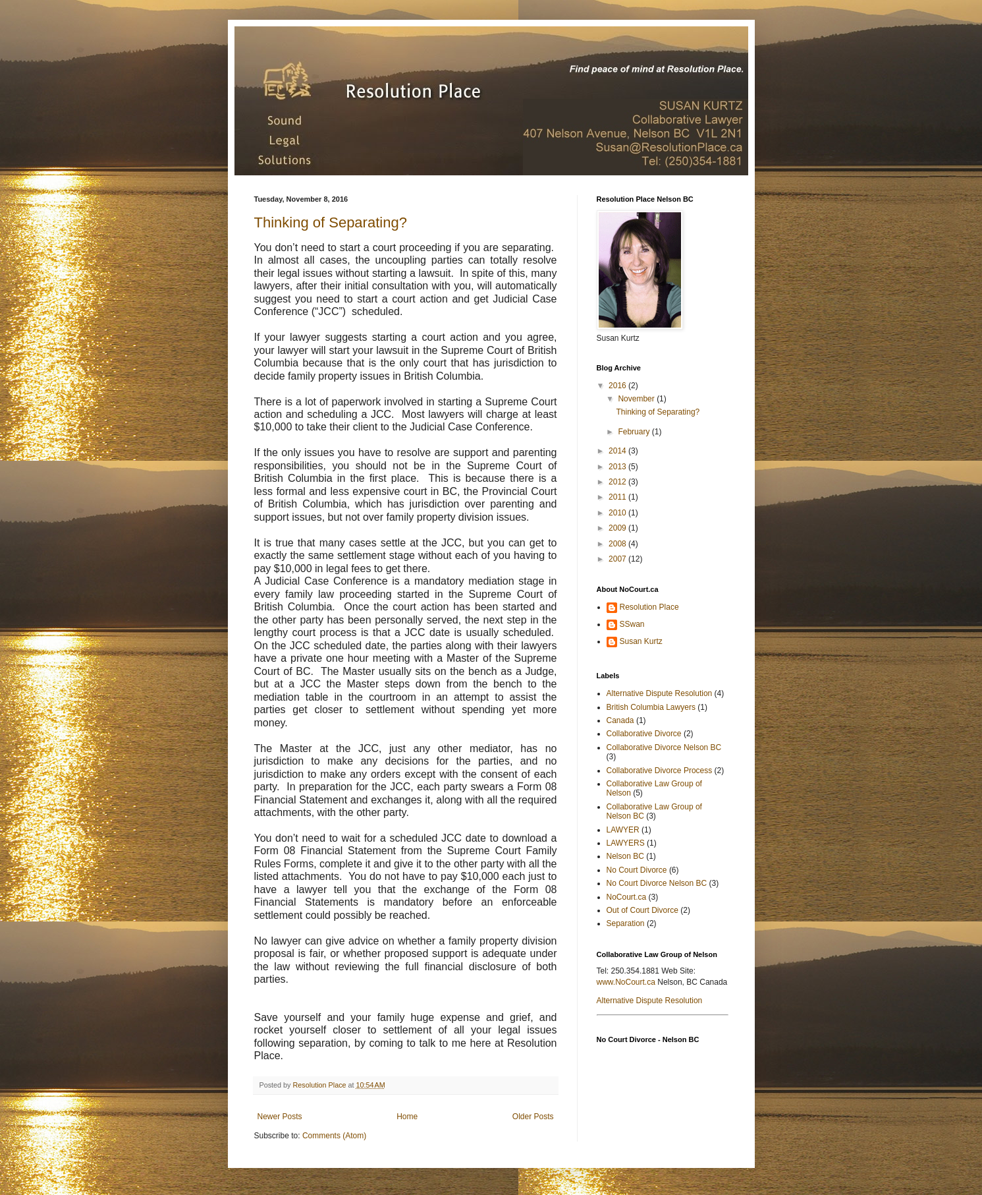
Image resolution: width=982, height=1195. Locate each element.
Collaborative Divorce (644, 733)
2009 (618, 528)
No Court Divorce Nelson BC (657, 883)
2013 (618, 466)
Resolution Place (649, 607)
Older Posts (533, 1116)
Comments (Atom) (334, 1135)
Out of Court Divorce (642, 910)
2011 (618, 497)
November (637, 398)
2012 (618, 481)
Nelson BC (625, 856)
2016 (618, 385)
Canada (620, 720)
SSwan (632, 624)
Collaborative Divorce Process (660, 770)
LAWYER (623, 829)
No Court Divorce (637, 870)
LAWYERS (626, 843)
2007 (618, 559)
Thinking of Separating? (330, 222)
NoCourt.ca (627, 897)
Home (407, 1116)
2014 (618, 450)
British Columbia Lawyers (651, 707)
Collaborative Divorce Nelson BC (664, 747)
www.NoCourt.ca (626, 982)
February (634, 431)
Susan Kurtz (641, 641)
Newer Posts (280, 1116)
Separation (626, 923)
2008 (618, 543)
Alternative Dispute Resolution (660, 693)
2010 (618, 512)
